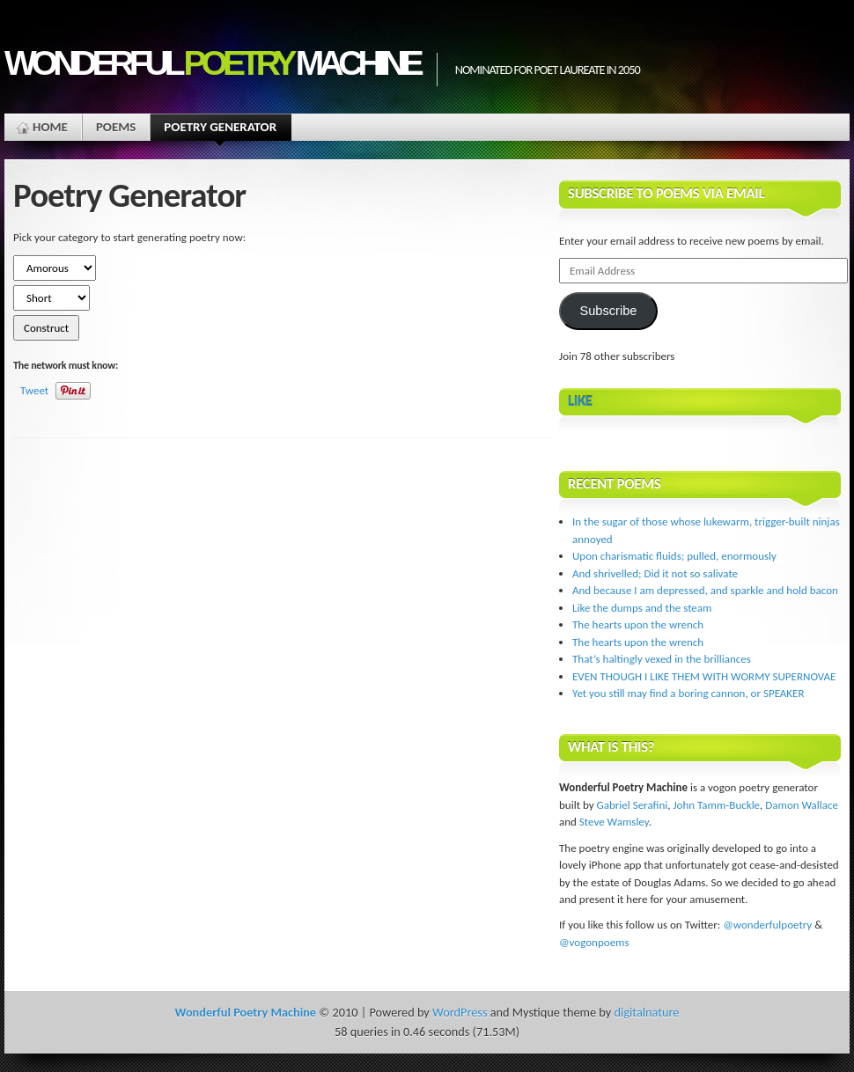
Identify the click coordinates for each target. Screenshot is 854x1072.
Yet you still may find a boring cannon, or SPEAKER (688, 693)
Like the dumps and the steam (641, 607)
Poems (116, 127)
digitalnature (647, 1012)
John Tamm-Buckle (716, 804)
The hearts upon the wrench (637, 624)
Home (50, 127)
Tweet (34, 390)
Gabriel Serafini (632, 804)
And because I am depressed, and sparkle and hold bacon (705, 590)
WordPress (459, 1012)
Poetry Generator (220, 130)
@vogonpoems (594, 942)
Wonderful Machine (211, 63)
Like (580, 401)
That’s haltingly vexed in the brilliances (661, 658)
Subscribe (608, 311)
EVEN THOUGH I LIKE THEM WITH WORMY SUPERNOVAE (704, 676)
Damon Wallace (801, 804)
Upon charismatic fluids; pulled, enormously (674, 555)
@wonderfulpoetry (767, 924)
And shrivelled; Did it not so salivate (655, 573)
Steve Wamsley (614, 821)
